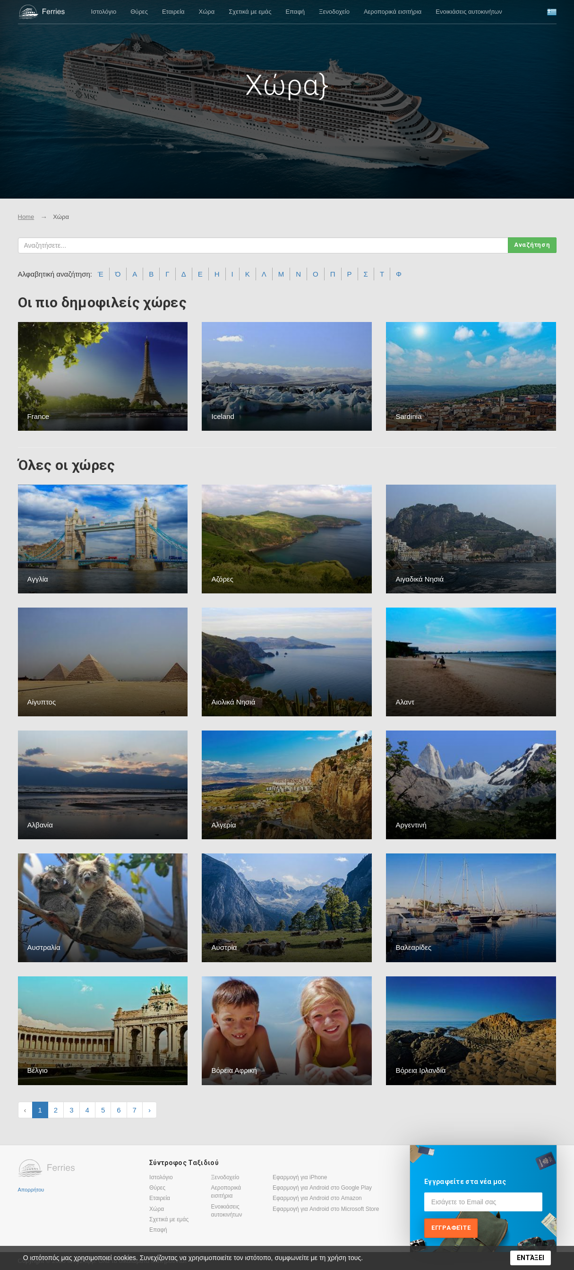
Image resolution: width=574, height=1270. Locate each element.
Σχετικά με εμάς (250, 11)
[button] (552, 12)
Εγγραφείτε (451, 1227)
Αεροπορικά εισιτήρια (392, 11)
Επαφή (295, 11)
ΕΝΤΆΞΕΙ (530, 1257)
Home (26, 216)
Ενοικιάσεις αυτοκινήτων (469, 11)
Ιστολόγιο (104, 11)
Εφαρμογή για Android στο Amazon (317, 1198)
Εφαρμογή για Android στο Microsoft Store (326, 1209)
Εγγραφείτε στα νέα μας (465, 1181)
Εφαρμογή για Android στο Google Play (322, 1187)
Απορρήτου (31, 1189)
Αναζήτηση (532, 244)
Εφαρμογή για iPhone (300, 1177)
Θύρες (139, 11)
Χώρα (207, 11)
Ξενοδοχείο (334, 11)
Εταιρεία (173, 11)
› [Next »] (149, 1110)
